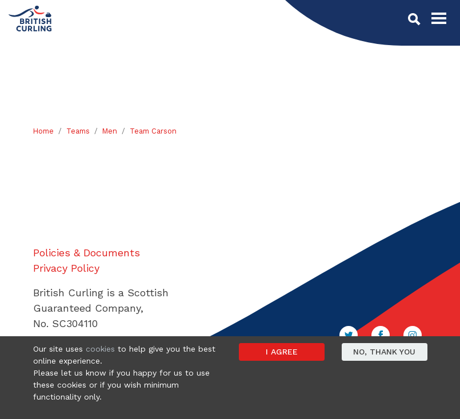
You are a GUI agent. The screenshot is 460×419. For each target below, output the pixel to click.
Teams (78, 131)
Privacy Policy (66, 268)
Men (109, 131)
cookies (100, 348)
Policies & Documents (86, 253)
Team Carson (153, 131)
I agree (282, 351)
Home (43, 131)
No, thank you (384, 351)
